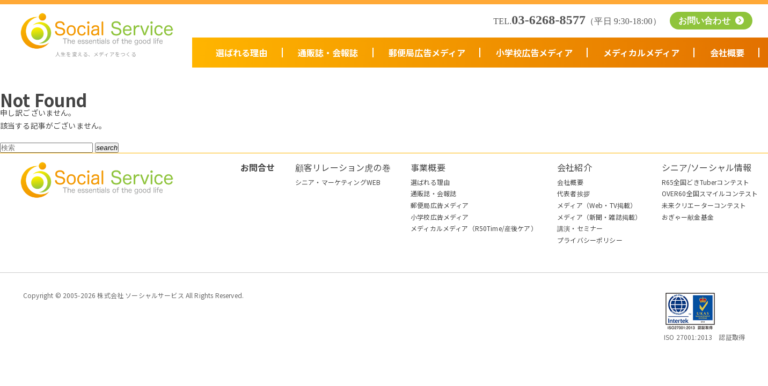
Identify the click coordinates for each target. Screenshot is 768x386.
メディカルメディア (641, 52)
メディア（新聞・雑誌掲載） (599, 216)
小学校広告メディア (534, 52)
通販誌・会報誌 (328, 52)
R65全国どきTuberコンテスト (706, 182)
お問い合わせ (705, 20)
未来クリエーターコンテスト (704, 205)
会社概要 (727, 52)
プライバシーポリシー (590, 239)
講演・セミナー (580, 228)
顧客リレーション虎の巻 (343, 167)
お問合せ (257, 167)
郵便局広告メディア (427, 52)
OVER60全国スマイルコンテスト (710, 193)
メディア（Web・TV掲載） (597, 205)
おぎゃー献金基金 (688, 216)
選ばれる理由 (241, 52)
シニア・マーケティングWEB (338, 182)
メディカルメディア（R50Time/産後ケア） (474, 228)
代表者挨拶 (573, 193)
